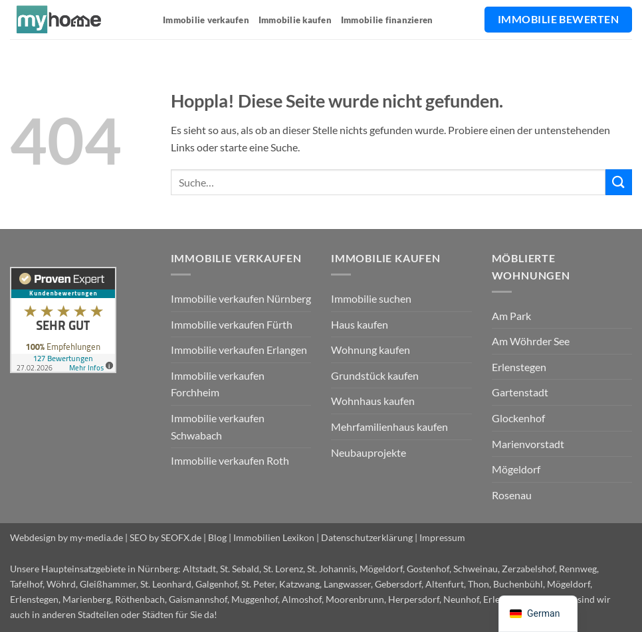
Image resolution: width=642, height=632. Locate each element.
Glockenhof (518, 418)
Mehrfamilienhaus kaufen (389, 426)
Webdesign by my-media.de (66, 537)
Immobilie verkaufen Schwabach (218, 426)
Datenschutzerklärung (367, 537)
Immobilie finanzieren (387, 20)
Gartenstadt (520, 392)
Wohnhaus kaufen (373, 400)
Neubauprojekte (368, 452)
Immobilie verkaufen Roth (230, 460)
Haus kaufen (359, 324)
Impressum (442, 537)
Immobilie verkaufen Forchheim (218, 384)
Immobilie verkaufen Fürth (231, 324)
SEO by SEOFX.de (165, 537)
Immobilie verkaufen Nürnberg (241, 298)
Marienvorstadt (528, 443)
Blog (217, 537)
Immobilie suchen (371, 298)
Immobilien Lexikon (273, 537)
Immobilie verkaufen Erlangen (239, 349)
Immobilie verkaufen (206, 20)
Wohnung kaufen (370, 349)
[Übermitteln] (618, 182)
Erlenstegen (519, 366)
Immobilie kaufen (295, 20)
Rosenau (512, 495)
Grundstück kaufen (375, 375)
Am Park (511, 315)
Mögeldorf (516, 469)
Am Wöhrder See (531, 341)
